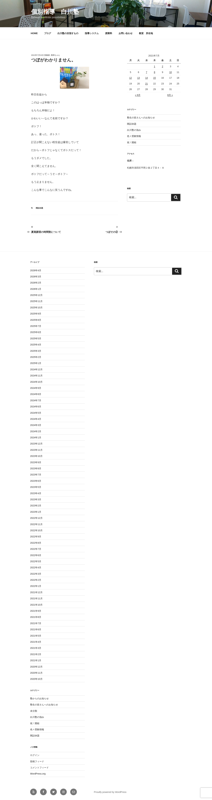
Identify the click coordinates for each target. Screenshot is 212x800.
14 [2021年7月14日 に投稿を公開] (146, 78)
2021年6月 (35, 629)
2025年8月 (35, 320)
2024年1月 (35, 437)
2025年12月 (36, 295)
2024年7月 (35, 400)
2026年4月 (35, 270)
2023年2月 (35, 505)
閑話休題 (39, 208)
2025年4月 (35, 344)
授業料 (108, 33)
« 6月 (137, 95)
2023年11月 (36, 450)
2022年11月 (36, 524)
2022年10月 (36, 530)
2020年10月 (36, 679)
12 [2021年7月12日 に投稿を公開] (130, 78)
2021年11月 (36, 598)
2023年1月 (35, 512)
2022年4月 (35, 567)
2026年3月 (35, 276)
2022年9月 (35, 536)
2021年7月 (35, 623)
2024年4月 (35, 419)
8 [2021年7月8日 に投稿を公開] (154, 72)
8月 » (170, 95)
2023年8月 (35, 468)
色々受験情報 (134, 136)
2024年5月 (35, 413)
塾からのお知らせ (39, 698)
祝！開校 (131, 142)
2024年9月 (35, 388)
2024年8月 (35, 394)
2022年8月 (35, 543)
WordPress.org (38, 773)
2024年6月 (35, 406)
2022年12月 (36, 518)
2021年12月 (36, 592)
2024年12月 (36, 369)
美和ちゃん (55, 55)
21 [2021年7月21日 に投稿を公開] (146, 83)
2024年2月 (35, 431)
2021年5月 (35, 635)
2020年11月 (36, 672)
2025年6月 (35, 332)
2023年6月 (35, 481)
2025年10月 (36, 307)
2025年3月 (35, 351)
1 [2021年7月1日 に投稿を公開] (154, 66)
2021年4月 (35, 642)
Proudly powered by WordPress (110, 792)
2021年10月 (36, 604)
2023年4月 (35, 493)
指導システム (92, 33)
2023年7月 (35, 474)
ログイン (34, 755)
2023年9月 (35, 462)
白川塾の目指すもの (67, 33)
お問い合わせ (125, 33)
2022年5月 (35, 561)
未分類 (33, 711)
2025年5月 (35, 338)
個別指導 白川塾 (55, 11)
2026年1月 (35, 289)
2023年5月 (35, 487)
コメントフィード (39, 767)
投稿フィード (37, 761)
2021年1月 (35, 660)
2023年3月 (35, 499)
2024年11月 (36, 375)
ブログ (47, 33)
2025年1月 (35, 363)
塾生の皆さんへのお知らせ (141, 117)
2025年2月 (35, 357)
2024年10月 (36, 382)
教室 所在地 (146, 33)
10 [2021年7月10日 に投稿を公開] (170, 72)
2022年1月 (35, 586)
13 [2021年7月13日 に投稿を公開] (138, 78)
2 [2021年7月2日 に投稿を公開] (162, 66)
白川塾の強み (134, 130)
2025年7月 (35, 326)
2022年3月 (35, 573)
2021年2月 (35, 654)
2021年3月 (35, 648)
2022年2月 (35, 580)
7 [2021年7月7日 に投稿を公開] (146, 72)
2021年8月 (35, 617)
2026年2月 (35, 282)
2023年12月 (36, 443)
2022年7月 (35, 549)
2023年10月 (36, 456)
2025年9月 (35, 313)
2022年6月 (35, 555)
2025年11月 (36, 301)
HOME (34, 33)
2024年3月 (35, 425)
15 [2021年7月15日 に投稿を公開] (154, 78)
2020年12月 (36, 666)
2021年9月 (35, 611)
